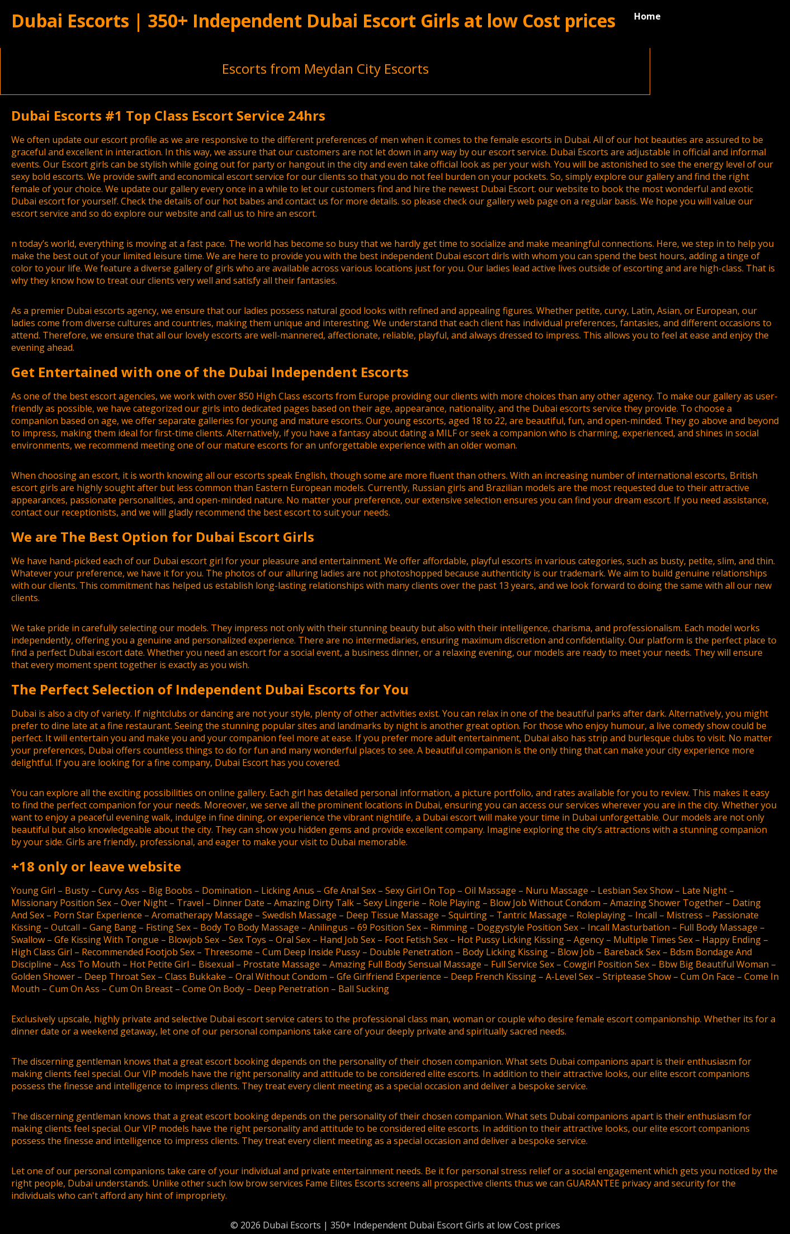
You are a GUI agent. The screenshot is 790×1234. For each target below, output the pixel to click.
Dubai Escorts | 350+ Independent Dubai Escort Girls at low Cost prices (313, 20)
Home (647, 16)
